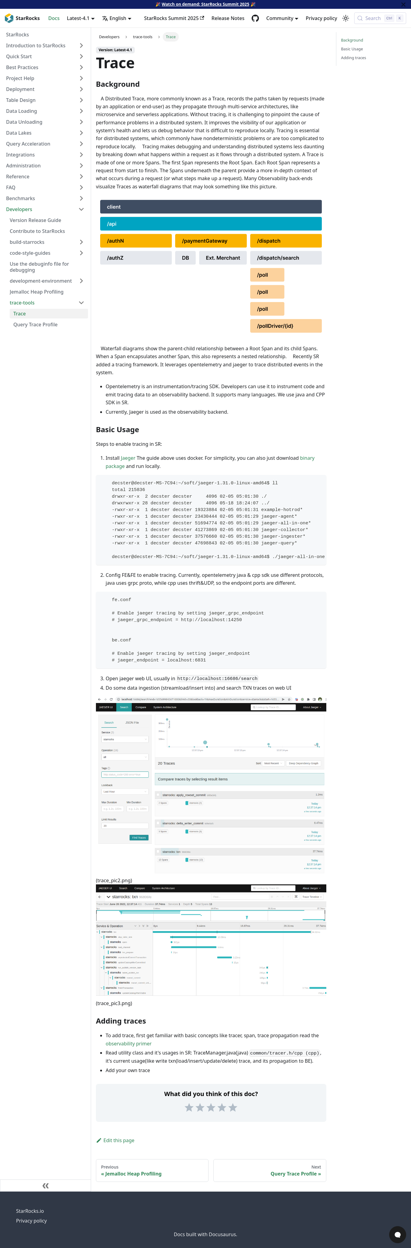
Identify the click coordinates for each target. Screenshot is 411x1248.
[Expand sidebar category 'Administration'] (81, 165)
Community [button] (279, 18)
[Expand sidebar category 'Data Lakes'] (81, 133)
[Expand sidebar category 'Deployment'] (81, 89)
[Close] (403, 4)
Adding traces (353, 57)
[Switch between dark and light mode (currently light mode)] (346, 18)
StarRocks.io (30, 1211)
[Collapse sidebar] (45, 1185)
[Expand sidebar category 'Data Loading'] (81, 111)
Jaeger (128, 458)
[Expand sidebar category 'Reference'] (81, 176)
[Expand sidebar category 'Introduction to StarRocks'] (81, 45)
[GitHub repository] (255, 18)
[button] (47, 242)
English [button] (114, 18)
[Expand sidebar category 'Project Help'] (81, 78)
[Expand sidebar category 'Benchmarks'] (81, 198)
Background (352, 40)
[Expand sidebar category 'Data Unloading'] (81, 122)
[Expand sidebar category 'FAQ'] (81, 187)
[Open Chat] (397, 1234)
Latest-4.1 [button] (78, 18)
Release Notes (228, 18)
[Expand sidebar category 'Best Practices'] (81, 67)
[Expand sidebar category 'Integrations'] (81, 155)
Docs (53, 18)
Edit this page (115, 1140)
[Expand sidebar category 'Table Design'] (81, 100)
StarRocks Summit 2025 (174, 18)
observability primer (128, 1043)
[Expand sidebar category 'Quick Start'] (81, 56)
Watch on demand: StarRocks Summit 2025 (205, 4)
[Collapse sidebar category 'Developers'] (81, 209)
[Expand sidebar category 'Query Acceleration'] (81, 144)
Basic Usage (352, 49)
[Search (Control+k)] (380, 18)
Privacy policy (321, 18)
